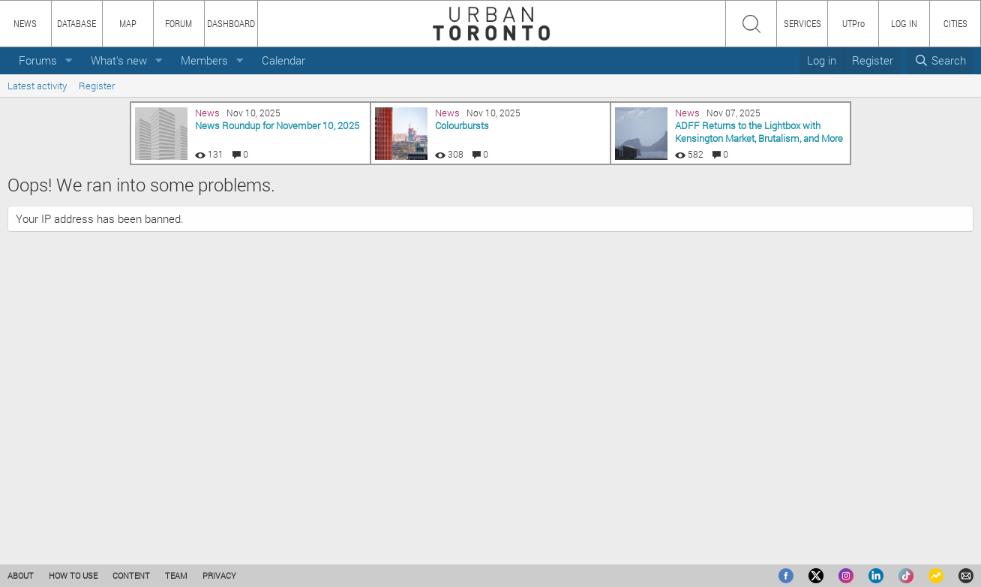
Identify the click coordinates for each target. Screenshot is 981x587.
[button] (69, 60)
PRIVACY (219, 575)
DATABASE (76, 23)
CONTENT (131, 575)
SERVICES (802, 23)
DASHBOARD (231, 23)
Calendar (283, 60)
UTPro (853, 23)
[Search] (940, 60)
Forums (38, 60)
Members (204, 60)
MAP (127, 23)
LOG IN (904, 23)
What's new (119, 60)
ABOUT (21, 575)
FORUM (178, 23)
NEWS (25, 23)
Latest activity (37, 85)
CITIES (956, 23)
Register (97, 85)
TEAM (176, 575)
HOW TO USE (73, 575)
